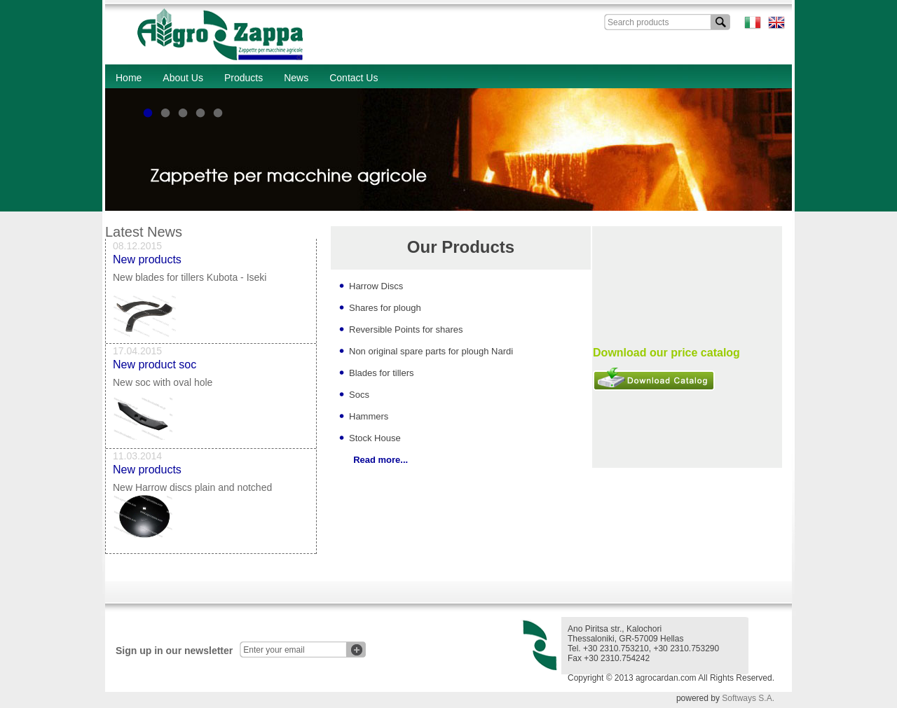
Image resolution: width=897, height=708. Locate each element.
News (296, 77)
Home (129, 77)
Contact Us (353, 77)
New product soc (154, 367)
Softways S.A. (748, 698)
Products (243, 77)
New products (147, 262)
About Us (183, 77)
